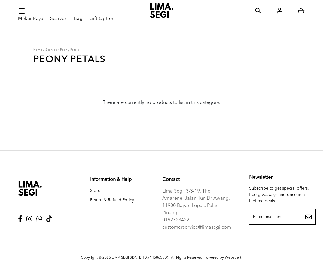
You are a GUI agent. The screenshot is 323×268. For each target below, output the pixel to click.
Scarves (51, 49)
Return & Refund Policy (112, 200)
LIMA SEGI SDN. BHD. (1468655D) (140, 258)
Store (95, 191)
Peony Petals (69, 49)
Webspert (233, 258)
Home (37, 49)
